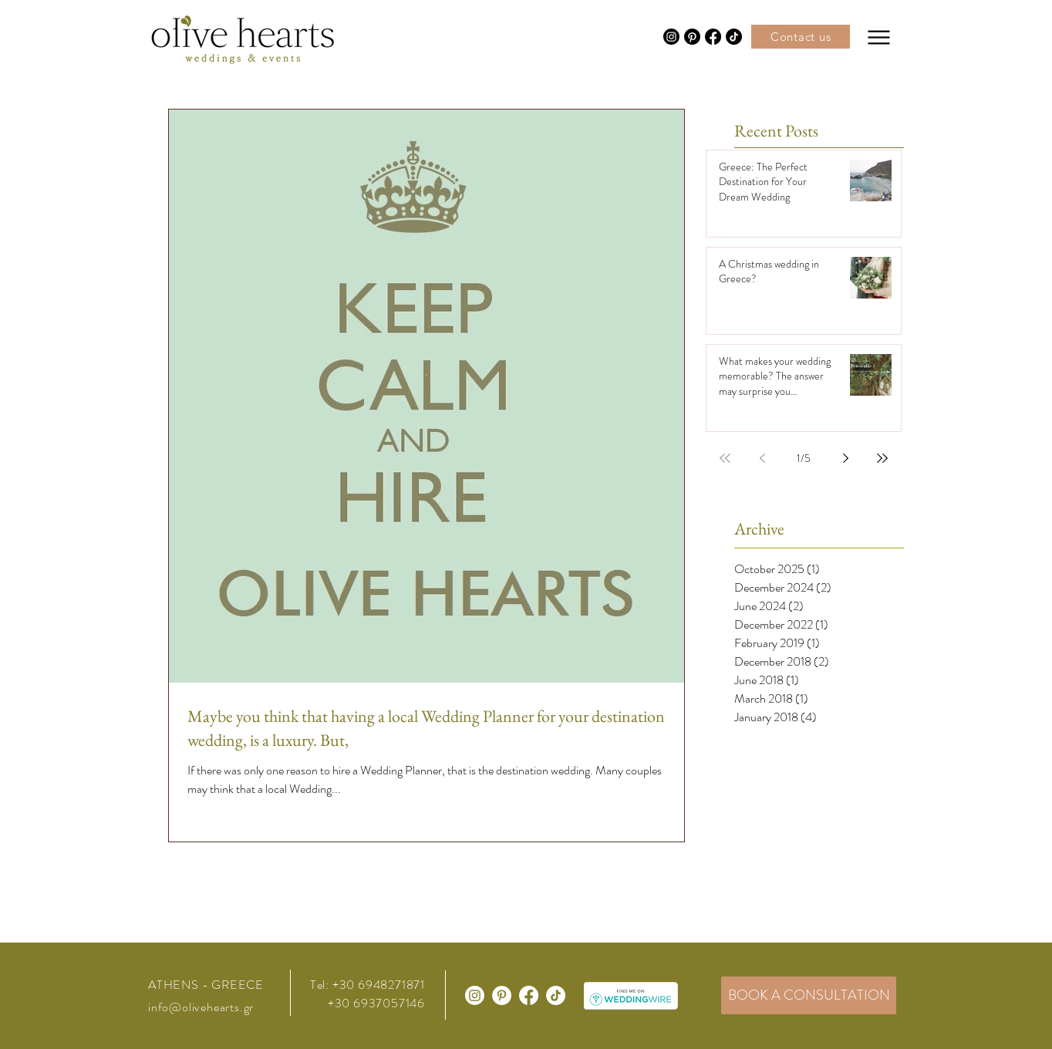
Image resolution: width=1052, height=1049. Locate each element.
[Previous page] (762, 458)
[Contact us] (800, 37)
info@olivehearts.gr (201, 1007)
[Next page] (845, 458)
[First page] (725, 458)
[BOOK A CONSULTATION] (808, 995)
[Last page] (882, 458)
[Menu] (878, 37)
